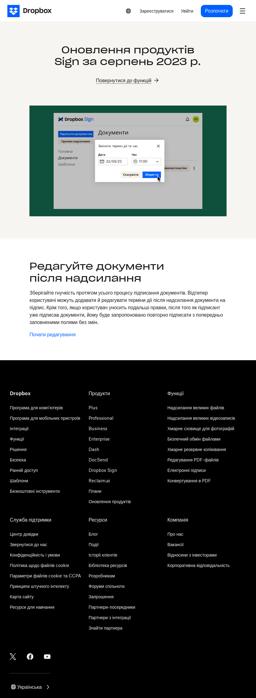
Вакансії (175, 544)
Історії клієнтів (103, 554)
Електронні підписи (186, 470)
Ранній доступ (24, 470)
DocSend (98, 459)
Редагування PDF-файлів (193, 459)
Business (98, 428)
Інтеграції (19, 428)
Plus (93, 407)
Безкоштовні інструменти (35, 491)
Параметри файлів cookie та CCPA (45, 575)
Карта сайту (22, 596)
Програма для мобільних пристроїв (45, 418)
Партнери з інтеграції (110, 617)
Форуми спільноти (106, 586)
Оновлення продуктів (110, 501)
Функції (17, 439)
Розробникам (102, 575)
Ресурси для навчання (32, 607)
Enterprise (99, 439)
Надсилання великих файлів (195, 407)
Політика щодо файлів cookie (39, 565)
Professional (101, 418)
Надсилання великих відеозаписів (201, 418)
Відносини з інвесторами (192, 554)
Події (94, 544)
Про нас (175, 534)
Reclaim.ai (99, 480)
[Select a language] (128, 11)
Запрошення (101, 596)
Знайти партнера (105, 628)
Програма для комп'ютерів (36, 407)
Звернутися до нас (28, 544)
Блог (93, 534)
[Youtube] (47, 656)
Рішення (18, 449)
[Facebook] (30, 656)
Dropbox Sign (103, 470)
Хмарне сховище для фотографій (200, 428)
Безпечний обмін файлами (193, 439)
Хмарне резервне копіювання (196, 449)
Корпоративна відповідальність (198, 565)
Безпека (18, 459)
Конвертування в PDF (189, 480)
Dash (94, 449)
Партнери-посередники (112, 607)
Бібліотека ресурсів (108, 565)
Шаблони (19, 480)
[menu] (242, 11)
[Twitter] (13, 656)
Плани (95, 491)
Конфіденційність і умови (35, 554)
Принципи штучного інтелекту (39, 586)
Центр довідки (24, 534)
